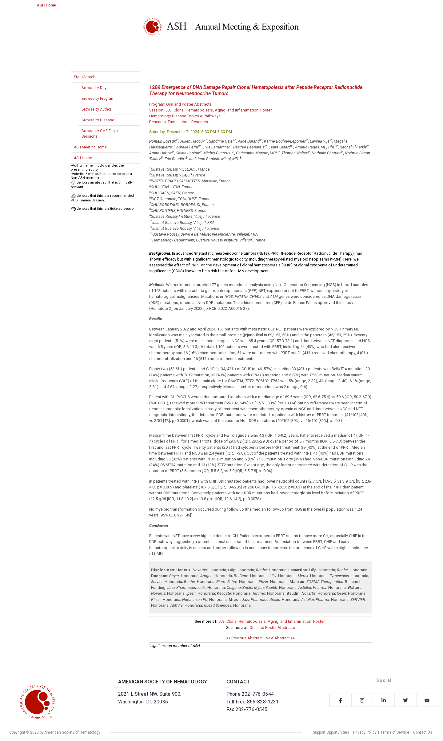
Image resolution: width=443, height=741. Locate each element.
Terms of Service (395, 732)
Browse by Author (96, 109)
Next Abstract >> (280, 638)
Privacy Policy (365, 732)
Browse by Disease (98, 120)
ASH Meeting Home (90, 147)
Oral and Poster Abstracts (272, 627)
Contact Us (422, 732)
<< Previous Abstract (244, 638)
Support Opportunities (331, 732)
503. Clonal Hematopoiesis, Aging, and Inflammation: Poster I (272, 621)
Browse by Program (98, 98)
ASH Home (46, 5)
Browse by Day (94, 88)
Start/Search (84, 77)
